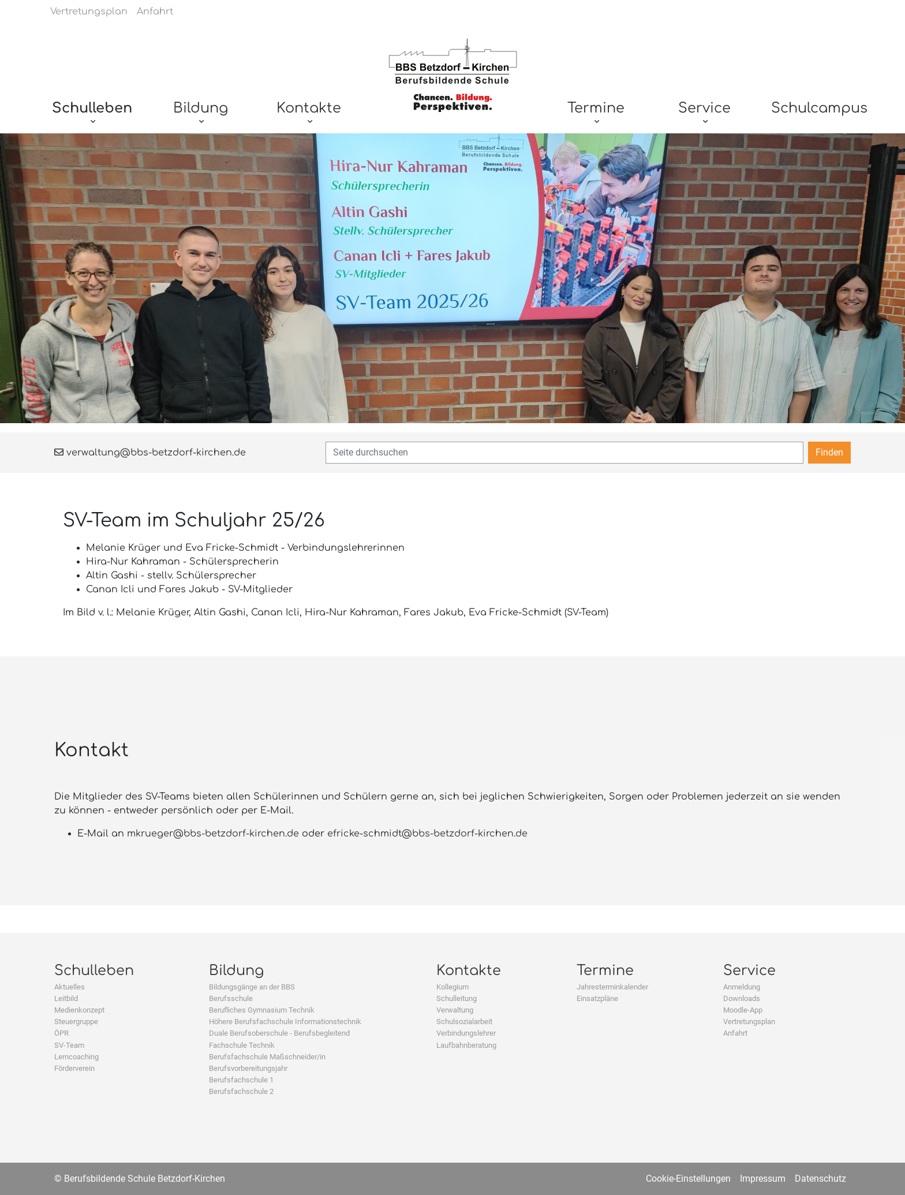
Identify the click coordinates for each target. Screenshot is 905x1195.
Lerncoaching (76, 1056)
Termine (605, 971)
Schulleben (94, 971)
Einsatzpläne (597, 998)
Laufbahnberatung (466, 1045)
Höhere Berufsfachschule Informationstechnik (285, 1021)
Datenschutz (820, 1178)
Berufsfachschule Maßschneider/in (267, 1056)
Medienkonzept (79, 1010)
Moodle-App (742, 1010)
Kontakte (468, 971)
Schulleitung (456, 998)
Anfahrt (735, 1033)
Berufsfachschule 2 (241, 1091)
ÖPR (61, 1033)
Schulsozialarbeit (464, 1021)
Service (749, 971)
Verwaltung (454, 1010)
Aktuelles (69, 987)
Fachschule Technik (242, 1045)
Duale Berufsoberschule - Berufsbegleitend (279, 1033)
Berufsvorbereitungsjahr (248, 1068)
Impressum (763, 1178)
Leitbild (66, 998)
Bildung (236, 971)
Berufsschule (231, 998)
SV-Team (69, 1045)
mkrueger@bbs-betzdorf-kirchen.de (213, 833)
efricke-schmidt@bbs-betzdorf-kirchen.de (427, 833)
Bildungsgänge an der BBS (252, 987)
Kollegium (452, 987)
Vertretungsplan (749, 1021)
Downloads (741, 998)
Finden (829, 452)
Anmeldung (741, 987)
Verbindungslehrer (466, 1033)
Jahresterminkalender (612, 987)
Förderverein (74, 1068)
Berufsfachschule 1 (241, 1080)
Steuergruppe (76, 1021)
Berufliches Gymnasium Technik (262, 1010)
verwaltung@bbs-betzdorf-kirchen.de (150, 452)
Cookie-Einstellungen (688, 1178)
